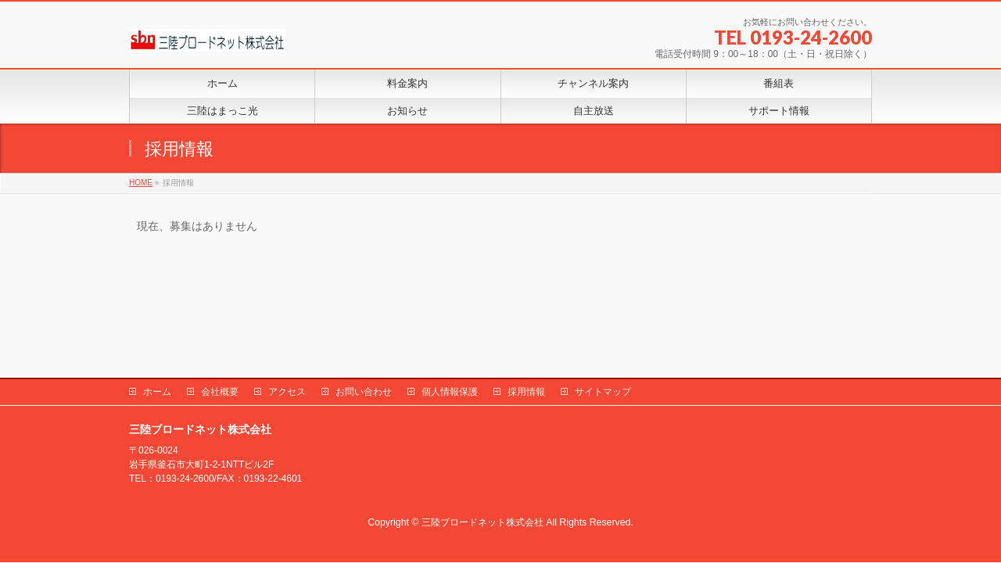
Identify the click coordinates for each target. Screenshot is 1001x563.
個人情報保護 (450, 391)
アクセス (287, 391)
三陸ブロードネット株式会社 (483, 522)
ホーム (157, 391)
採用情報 (526, 391)
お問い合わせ (363, 391)
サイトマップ (603, 391)
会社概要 (220, 391)
